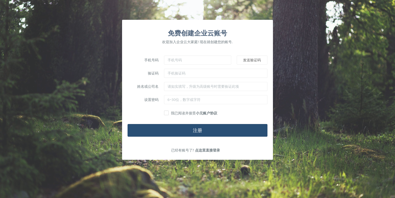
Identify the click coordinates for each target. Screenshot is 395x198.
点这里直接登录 (207, 150)
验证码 (153, 73)
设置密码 (151, 99)
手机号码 (151, 59)
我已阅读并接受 (194, 113)
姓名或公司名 (148, 86)
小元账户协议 (206, 113)
